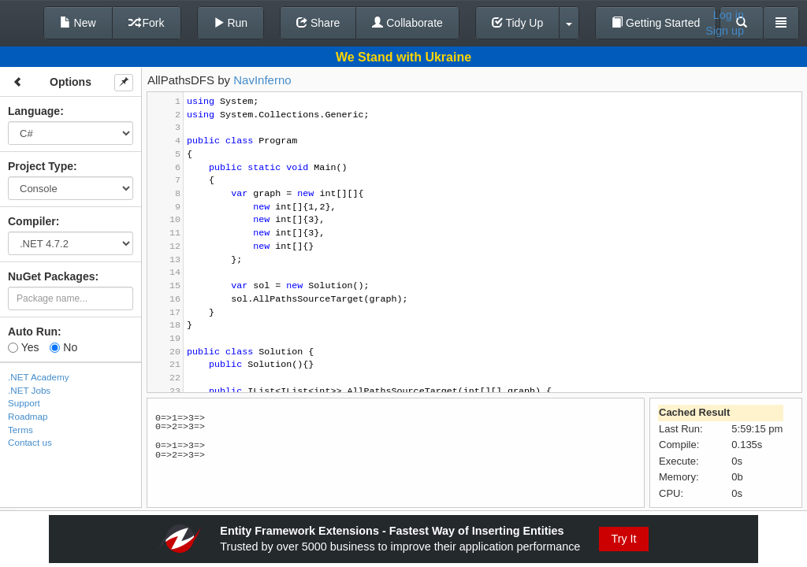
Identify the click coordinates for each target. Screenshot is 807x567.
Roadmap (28, 416)
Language (34, 111)
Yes (23, 347)
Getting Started (656, 23)
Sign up (724, 30)
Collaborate (407, 23)
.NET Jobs (29, 390)
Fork (146, 23)
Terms (20, 429)
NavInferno (262, 80)
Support (24, 403)
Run (231, 23)
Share (318, 23)
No (63, 347)
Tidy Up (517, 23)
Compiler (32, 221)
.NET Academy (38, 377)
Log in (728, 15)
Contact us (30, 442)
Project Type (40, 166)
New (78, 23)
